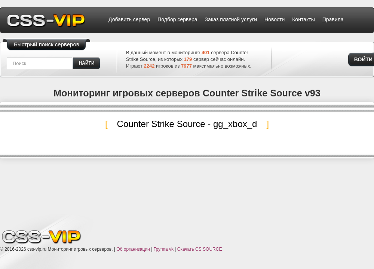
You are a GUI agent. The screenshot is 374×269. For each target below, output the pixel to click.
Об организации (133, 249)
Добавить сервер (129, 19)
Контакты (303, 19)
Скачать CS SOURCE (199, 249)
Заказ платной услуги (231, 19)
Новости (274, 19)
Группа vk (164, 249)
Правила (333, 19)
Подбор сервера (177, 19)
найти (87, 63)
